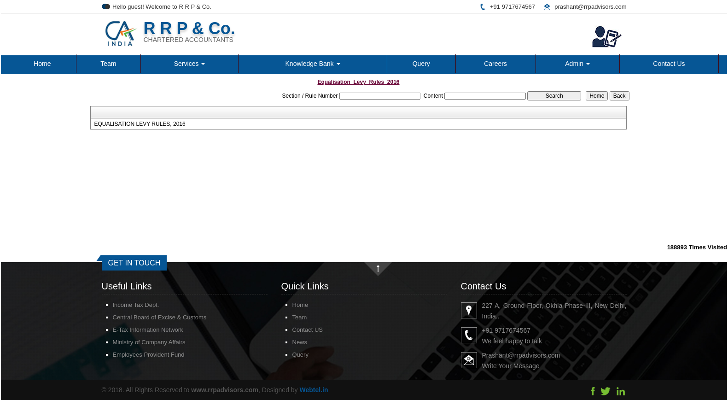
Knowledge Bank (312, 63)
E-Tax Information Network (137, 329)
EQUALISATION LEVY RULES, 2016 (139, 124)
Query (421, 63)
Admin (577, 63)
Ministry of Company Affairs (138, 342)
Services (189, 63)
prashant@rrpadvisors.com (590, 6)
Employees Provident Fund (138, 354)
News (289, 342)
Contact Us (669, 63)
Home (42, 63)
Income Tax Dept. (125, 304)
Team (108, 63)
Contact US (296, 329)
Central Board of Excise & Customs (149, 317)
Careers (495, 63)
